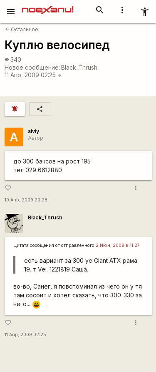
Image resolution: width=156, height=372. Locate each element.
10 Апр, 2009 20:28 (26, 200)
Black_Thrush (79, 67)
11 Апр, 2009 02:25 (33, 74)
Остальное (22, 29)
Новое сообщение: (32, 67)
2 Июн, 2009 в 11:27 (118, 245)
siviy (33, 131)
